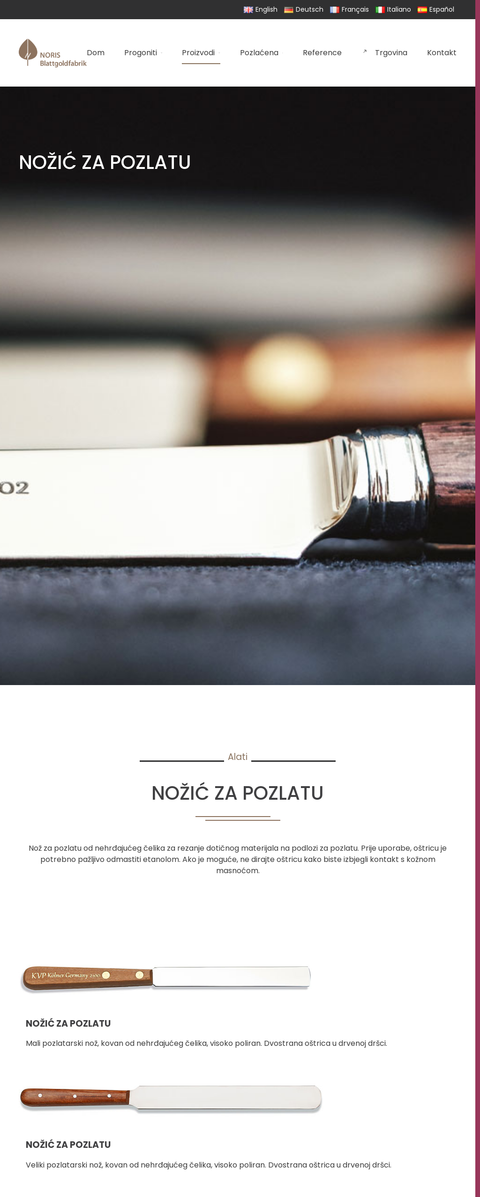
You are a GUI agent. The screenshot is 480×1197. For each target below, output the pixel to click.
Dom (96, 52)
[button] (238, 999)
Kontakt (442, 52)
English (261, 9)
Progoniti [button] (143, 52)
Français (349, 9)
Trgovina (384, 52)
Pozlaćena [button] (261, 52)
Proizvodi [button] (201, 52)
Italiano (393, 9)
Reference (322, 52)
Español (436, 9)
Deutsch (303, 9)
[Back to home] (53, 53)
